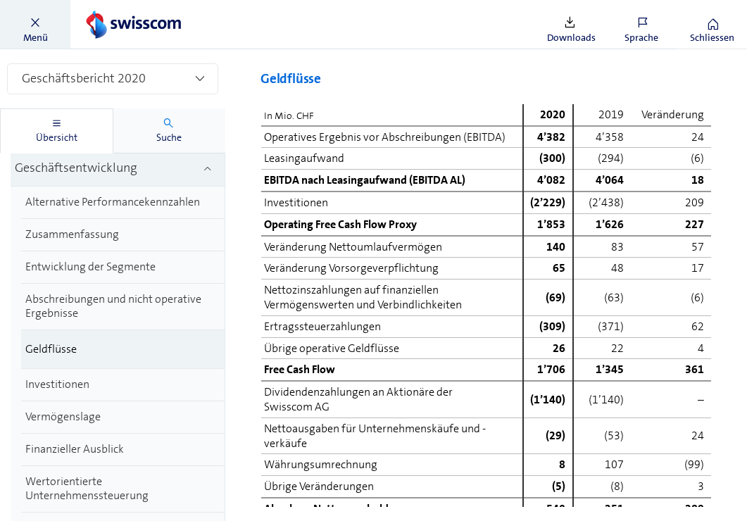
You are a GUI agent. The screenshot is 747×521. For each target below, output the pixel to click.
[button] (35, 24)
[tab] (56, 130)
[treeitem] (118, 169)
